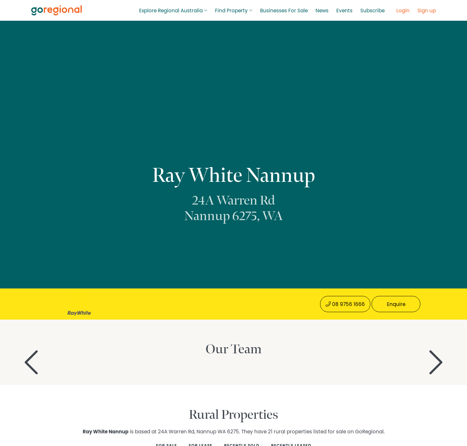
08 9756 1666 (345, 304)
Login (403, 10)
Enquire (396, 304)
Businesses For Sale (284, 10)
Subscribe (372, 10)
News (322, 10)
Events (344, 10)
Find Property (231, 10)
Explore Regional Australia (171, 10)
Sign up (426, 10)
